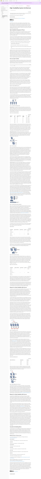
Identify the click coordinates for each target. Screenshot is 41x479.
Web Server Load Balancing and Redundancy (25, 392)
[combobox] (4, 6)
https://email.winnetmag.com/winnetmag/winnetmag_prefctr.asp (17, 461)
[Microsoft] (1, 0)
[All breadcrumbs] (10, 5)
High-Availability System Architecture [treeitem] (4, 16)
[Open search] (38, 0)
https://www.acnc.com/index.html (24, 212)
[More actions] (30, 5)
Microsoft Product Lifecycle (18, 2)
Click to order (15, 471)
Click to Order (11, 21)
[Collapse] (7, 5)
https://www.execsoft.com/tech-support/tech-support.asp (16, 192)
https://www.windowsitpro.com (13, 437)
